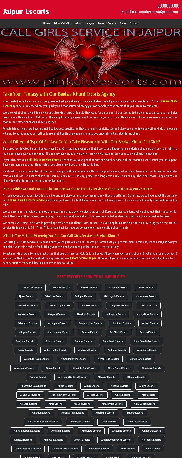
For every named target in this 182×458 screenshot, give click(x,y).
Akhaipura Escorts (151, 368)
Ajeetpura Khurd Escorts (73, 359)
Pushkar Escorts (90, 305)
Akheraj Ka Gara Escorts (33, 386)
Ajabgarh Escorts (87, 350)
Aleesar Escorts (95, 395)
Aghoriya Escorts (54, 341)
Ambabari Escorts (60, 431)
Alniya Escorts (122, 395)
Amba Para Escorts (137, 421)
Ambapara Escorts (151, 431)
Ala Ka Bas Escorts (30, 395)
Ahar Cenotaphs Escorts (146, 341)
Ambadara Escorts (91, 431)
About (78, 23)
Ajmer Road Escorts (108, 359)
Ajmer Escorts (26, 296)
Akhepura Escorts (135, 377)
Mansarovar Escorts (145, 296)
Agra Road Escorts (113, 341)
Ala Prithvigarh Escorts (64, 395)
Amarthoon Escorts (80, 421)
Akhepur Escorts (106, 377)
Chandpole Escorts (32, 287)
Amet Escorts (128, 448)
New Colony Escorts (59, 305)
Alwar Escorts (146, 287)
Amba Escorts (108, 421)
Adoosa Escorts (148, 332)
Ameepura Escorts (151, 439)
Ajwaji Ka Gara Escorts (84, 368)
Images (90, 23)
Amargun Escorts (41, 413)
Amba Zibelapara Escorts (27, 431)
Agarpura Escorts (25, 341)
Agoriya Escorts (83, 341)
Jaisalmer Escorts (54, 296)
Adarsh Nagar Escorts (58, 332)
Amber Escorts (82, 439)
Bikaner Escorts (61, 287)
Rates (123, 23)
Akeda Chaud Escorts (119, 368)
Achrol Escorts (150, 323)
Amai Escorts (56, 404)
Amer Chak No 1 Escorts (28, 448)
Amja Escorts (153, 448)
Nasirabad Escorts (28, 305)
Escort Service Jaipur (83, 258)
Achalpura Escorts (57, 323)
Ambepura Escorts (53, 439)
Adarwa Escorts (90, 332)
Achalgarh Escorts (27, 323)
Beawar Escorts (89, 287)
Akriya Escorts (147, 386)
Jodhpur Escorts (83, 296)
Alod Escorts (148, 395)
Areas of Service (107, 23)
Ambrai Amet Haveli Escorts (115, 439)
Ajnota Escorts (53, 368)
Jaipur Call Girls (62, 23)
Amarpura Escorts (104, 413)
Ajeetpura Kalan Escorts (37, 359)
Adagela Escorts (27, 332)
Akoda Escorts (92, 386)
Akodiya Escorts (119, 386)
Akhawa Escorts (38, 377)
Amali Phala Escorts (112, 404)
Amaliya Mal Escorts (144, 404)
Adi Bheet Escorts (118, 332)
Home (46, 23)
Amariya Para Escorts (72, 413)
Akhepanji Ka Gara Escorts (72, 377)
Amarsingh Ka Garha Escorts (43, 421)
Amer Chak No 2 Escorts (65, 448)
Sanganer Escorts (119, 305)
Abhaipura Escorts (116, 314)
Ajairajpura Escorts (147, 350)
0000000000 (168, 6)
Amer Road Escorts (99, 448)
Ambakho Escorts (121, 431)
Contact (134, 23)
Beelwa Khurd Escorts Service (26, 200)
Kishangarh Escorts (114, 296)
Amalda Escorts (82, 404)
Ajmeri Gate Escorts (140, 359)
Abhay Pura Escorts (147, 314)
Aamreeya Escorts (27, 314)
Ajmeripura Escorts (24, 368)
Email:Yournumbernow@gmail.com (150, 11)
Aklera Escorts (65, 386)
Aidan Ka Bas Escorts (55, 350)
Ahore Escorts (25, 350)
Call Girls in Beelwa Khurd (43, 160)
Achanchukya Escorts (90, 323)
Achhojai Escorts (122, 323)
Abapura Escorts (56, 314)
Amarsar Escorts (134, 413)
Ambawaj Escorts (23, 439)
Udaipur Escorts (148, 305)
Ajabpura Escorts (117, 350)
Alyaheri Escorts (28, 404)
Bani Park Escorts (118, 287)
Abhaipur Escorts (86, 314)
